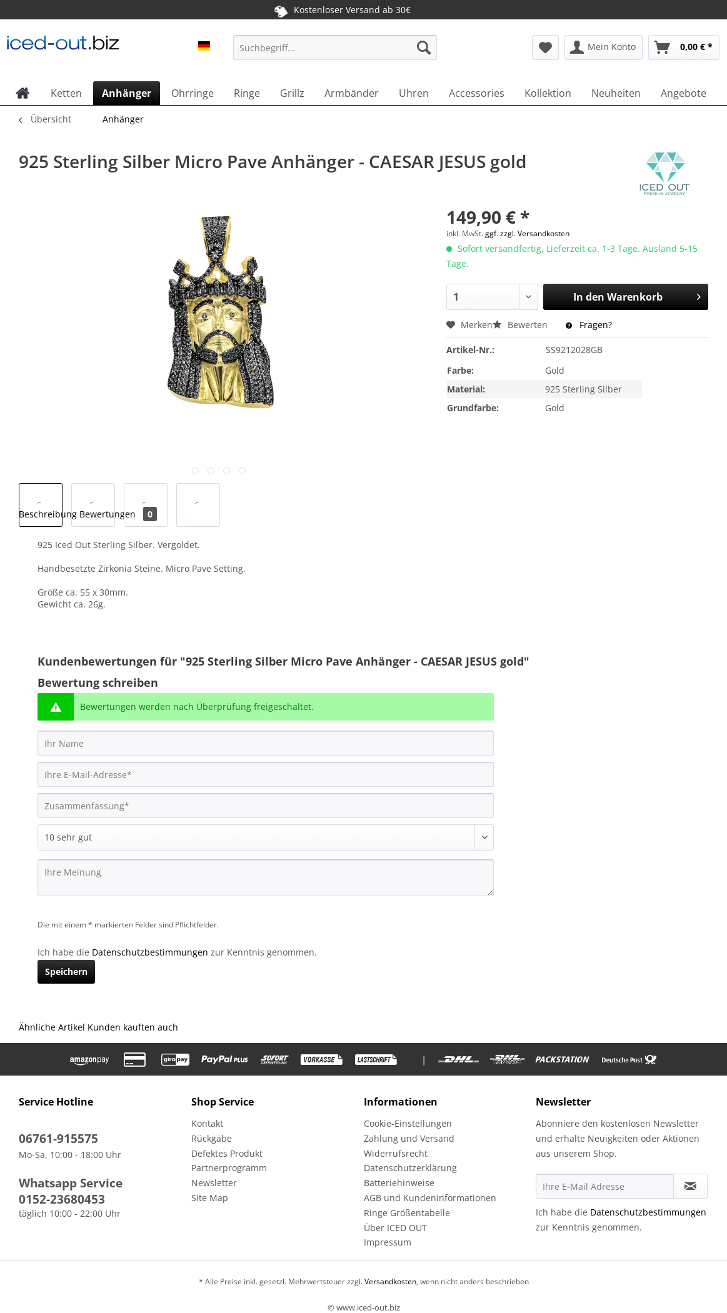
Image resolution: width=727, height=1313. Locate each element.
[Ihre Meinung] (266, 877)
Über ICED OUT (395, 1228)
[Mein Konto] (603, 47)
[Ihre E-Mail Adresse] (605, 1186)
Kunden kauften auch (133, 1027)
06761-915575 (58, 1139)
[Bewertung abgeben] (266, 837)
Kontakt (207, 1123)
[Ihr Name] (266, 743)
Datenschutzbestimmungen (150, 952)
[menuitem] (335, 53)
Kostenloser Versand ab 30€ (342, 9)
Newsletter (214, 1183)
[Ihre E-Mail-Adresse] (266, 774)
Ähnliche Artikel (52, 1027)
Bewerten (521, 325)
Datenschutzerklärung (410, 1168)
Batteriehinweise (399, 1183)
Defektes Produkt (227, 1153)
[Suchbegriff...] (335, 47)
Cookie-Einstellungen (408, 1123)
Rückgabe (211, 1138)
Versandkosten (389, 1281)
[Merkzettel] (545, 47)
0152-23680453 (62, 1199)
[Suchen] (424, 47)
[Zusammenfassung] (266, 805)
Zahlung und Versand (409, 1138)
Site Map (209, 1198)
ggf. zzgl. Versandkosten (527, 233)
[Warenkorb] (683, 47)
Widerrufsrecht (396, 1153)
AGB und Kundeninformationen (430, 1198)
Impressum (387, 1242)
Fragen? (589, 325)
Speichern (66, 971)
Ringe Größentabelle (407, 1213)
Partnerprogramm (229, 1168)
